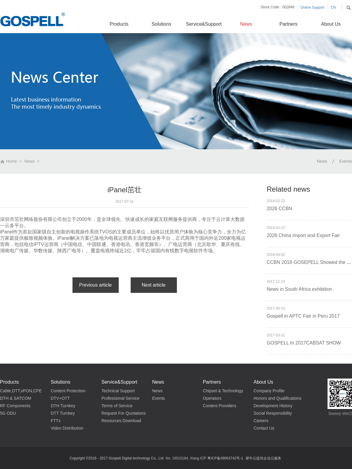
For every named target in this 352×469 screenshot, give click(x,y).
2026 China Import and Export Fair (303, 235)
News (29, 161)
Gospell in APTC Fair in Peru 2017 (303, 316)
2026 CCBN (279, 208)
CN (333, 7)
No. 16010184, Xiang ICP (186, 458)
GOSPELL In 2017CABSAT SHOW (304, 342)
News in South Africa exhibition (299, 289)
